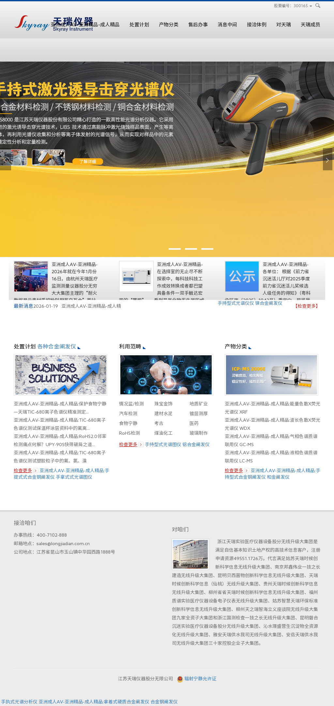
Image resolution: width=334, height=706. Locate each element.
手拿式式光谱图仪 (74, 477)
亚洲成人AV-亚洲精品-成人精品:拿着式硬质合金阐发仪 (93, 701)
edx (167, 159)
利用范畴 (130, 346)
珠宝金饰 (163, 404)
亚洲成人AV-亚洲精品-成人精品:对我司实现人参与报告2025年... (286, 265)
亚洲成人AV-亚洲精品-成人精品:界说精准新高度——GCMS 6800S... (180, 265)
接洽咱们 (25, 523)
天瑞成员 (310, 24)
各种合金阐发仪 (56, 346)
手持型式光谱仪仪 (236, 303)
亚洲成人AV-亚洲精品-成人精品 (85, 24)
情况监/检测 (131, 404)
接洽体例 (256, 24)
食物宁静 (128, 423)
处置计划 (139, 24)
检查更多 (23, 470)
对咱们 (180, 529)
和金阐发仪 (278, 477)
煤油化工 (163, 433)
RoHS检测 (129, 433)
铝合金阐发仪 (196, 444)
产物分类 (168, 24)
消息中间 (227, 24)
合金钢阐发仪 (164, 701)
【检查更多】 (306, 306)
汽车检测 (128, 413)
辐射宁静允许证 (200, 678)
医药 (194, 423)
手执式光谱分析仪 (19, 701)
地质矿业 (199, 404)
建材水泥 (163, 413)
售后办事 (198, 24)
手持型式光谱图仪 (163, 444)
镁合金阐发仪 (268, 303)
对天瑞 (283, 24)
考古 (158, 423)
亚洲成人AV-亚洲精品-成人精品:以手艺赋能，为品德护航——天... (75, 265)
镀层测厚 (199, 413)
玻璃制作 (199, 433)
